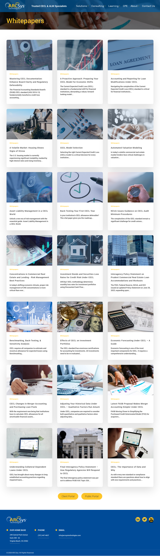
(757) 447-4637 (49, 535)
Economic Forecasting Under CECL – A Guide (130, 342)
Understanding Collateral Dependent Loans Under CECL (28, 468)
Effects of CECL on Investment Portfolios (75, 342)
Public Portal (91, 496)
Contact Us (148, 6)
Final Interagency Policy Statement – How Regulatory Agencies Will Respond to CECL (80, 470)
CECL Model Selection (71, 147)
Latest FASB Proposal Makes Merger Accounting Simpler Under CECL (129, 405)
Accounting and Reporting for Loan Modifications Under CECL (128, 80)
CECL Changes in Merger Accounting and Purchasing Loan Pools (28, 405)
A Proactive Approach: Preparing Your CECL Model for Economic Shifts (79, 80)
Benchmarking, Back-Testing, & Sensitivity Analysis (25, 342)
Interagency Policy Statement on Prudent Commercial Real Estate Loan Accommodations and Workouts (130, 277)
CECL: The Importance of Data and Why (128, 468)
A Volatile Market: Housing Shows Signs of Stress (27, 149)
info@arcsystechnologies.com (80, 535)
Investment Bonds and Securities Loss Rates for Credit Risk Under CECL (79, 276)
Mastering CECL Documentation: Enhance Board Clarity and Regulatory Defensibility (29, 81)
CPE (125, 6)
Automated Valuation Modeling (126, 147)
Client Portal (68, 496)
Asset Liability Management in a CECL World (29, 212)
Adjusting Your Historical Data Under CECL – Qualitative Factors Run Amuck (80, 405)
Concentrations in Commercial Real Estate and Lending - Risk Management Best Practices (29, 277)
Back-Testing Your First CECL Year (77, 211)
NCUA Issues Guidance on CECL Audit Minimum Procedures (130, 212)
